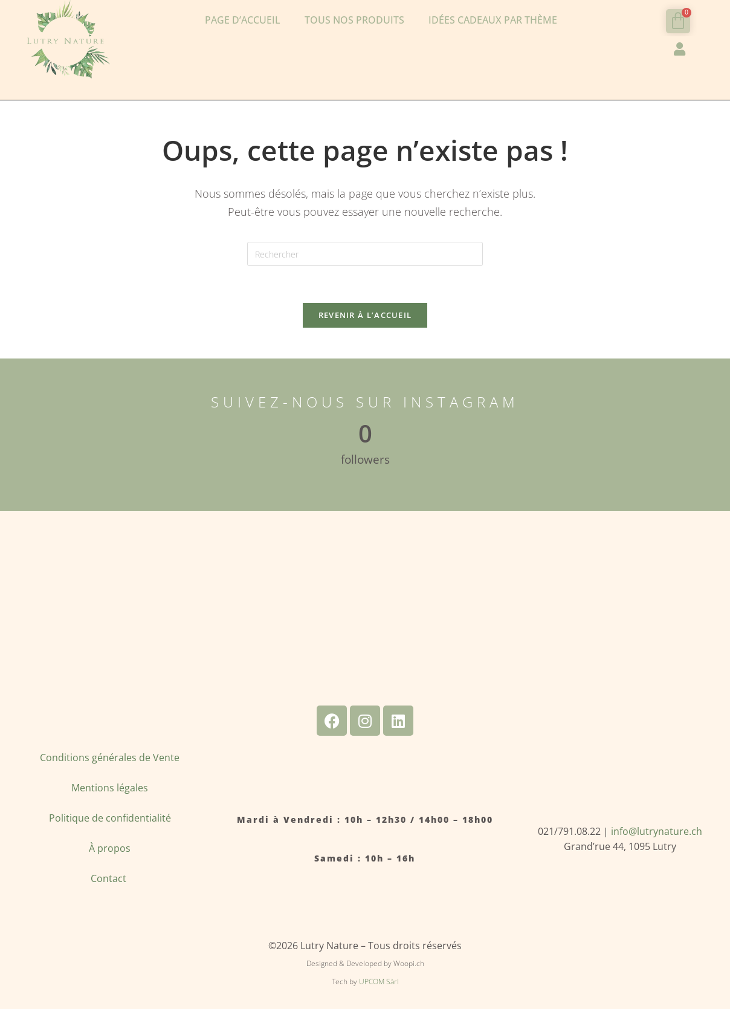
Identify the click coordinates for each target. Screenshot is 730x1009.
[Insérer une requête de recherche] (365, 254)
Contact (110, 878)
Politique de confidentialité (110, 818)
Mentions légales (109, 787)
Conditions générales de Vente (109, 757)
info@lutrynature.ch (656, 831)
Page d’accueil (242, 20)
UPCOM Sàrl (379, 981)
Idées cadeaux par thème (492, 20)
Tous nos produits (354, 20)
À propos (110, 848)
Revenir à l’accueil (365, 315)
